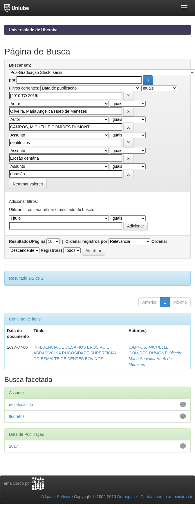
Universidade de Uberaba (33, 30)
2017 (13, 446)
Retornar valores (28, 184)
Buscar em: (20, 65)
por (12, 80)
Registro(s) (51, 250)
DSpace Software (57, 496)
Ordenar (159, 241)
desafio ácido (21, 404)
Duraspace (127, 496)
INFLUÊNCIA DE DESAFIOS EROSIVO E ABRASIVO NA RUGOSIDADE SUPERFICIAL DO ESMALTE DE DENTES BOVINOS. (75, 353)
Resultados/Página (27, 241)
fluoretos (17, 416)
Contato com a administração (166, 496)
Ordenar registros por (86, 241)
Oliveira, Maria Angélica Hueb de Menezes (156, 359)
